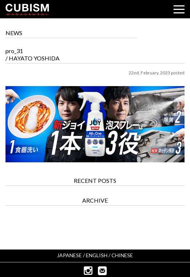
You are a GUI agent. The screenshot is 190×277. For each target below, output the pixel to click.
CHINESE (122, 255)
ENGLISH (96, 255)
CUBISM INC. (27, 9)
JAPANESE (69, 255)
